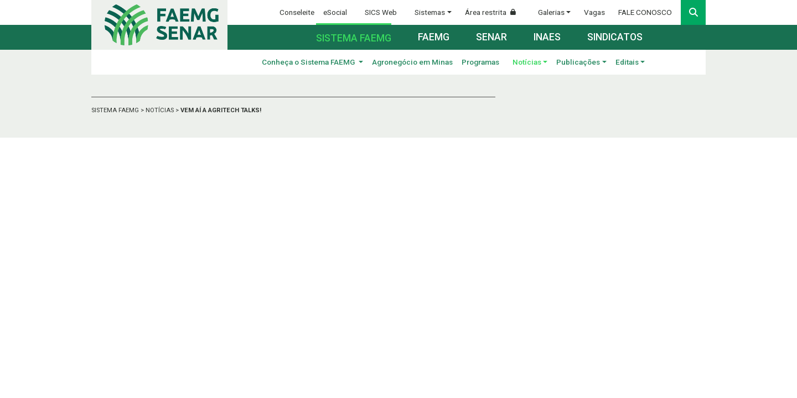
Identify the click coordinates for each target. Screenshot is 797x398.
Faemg (433, 37)
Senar (491, 37)
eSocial (335, 12)
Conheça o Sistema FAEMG (309, 61)
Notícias (527, 61)
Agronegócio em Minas (412, 61)
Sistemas (430, 12)
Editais (627, 61)
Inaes (547, 37)
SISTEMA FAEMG (116, 110)
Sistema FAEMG (353, 38)
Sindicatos (615, 37)
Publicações (578, 61)
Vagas (594, 12)
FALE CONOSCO (645, 12)
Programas (480, 61)
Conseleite (297, 12)
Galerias (551, 12)
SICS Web (381, 12)
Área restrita (495, 12)
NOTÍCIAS (160, 110)
